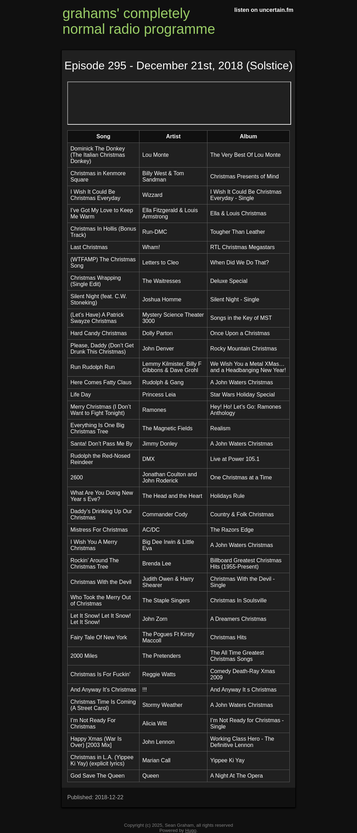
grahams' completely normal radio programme (138, 21)
